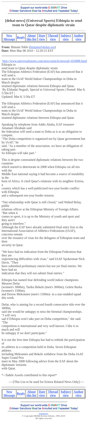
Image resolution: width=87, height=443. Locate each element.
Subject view (66, 37)
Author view (78, 37)
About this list (31, 37)
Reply (21, 37)
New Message (9, 37)
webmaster (43, 413)
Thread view (53, 37)
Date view (42, 37)
